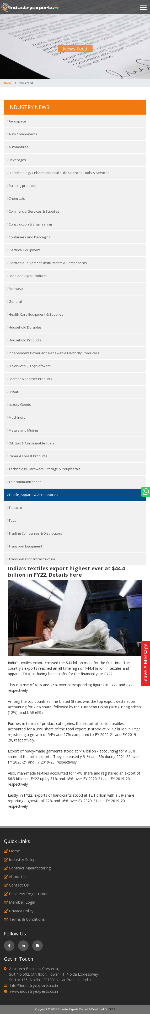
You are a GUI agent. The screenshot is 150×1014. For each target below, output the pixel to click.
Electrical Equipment (23, 250)
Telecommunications (24, 481)
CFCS (111, 1009)
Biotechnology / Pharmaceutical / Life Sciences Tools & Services (58, 172)
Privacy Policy (19, 910)
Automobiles (18, 147)
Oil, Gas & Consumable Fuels (30, 443)
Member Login (19, 902)
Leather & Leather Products (29, 378)
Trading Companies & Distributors (34, 533)
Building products (21, 185)
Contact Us (16, 885)
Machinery (16, 417)
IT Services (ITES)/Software (29, 365)
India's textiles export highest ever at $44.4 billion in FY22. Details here (66, 571)
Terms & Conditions (24, 919)
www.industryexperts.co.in (34, 991)
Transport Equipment (24, 546)
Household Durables (24, 327)
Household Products (24, 340)
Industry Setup (20, 859)
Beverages (16, 159)
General (14, 301)
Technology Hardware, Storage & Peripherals (44, 469)
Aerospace (16, 121)
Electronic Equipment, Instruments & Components (47, 262)
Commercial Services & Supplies (33, 211)
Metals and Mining (22, 430)
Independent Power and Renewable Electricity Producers (53, 353)
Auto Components (22, 134)
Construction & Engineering (29, 224)
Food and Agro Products (27, 275)
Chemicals (16, 198)
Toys (11, 520)
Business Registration (26, 893)
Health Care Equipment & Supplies (35, 314)
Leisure (13, 391)
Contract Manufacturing (27, 867)
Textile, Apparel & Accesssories (32, 494)
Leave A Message (145, 663)
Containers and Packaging (28, 237)
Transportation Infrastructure (31, 559)
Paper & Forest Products (27, 456)
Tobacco (14, 507)
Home (8, 83)
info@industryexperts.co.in (34, 985)
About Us (15, 876)
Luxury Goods (19, 404)
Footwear (15, 288)
